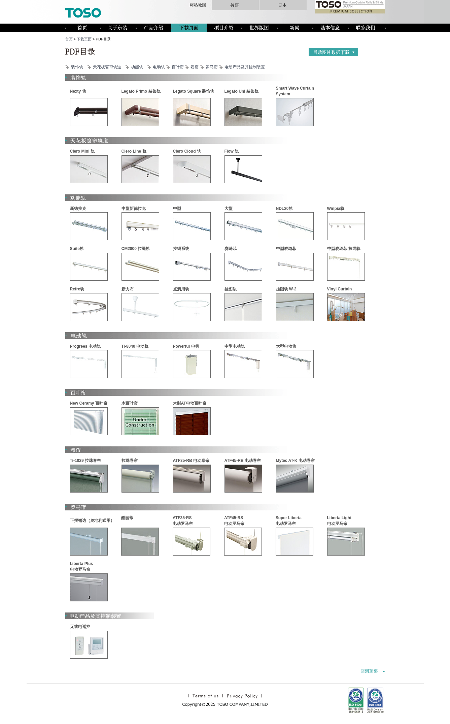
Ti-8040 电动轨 (135, 346)
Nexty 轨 (78, 91)
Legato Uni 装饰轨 (241, 91)
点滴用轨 (181, 289)
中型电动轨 (234, 346)
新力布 (128, 289)
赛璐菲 (230, 248)
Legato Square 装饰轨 (193, 91)
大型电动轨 (286, 346)
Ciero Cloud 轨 (187, 151)
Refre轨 (77, 289)
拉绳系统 (181, 248)
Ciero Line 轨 (134, 151)
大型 (228, 208)
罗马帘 (212, 67)
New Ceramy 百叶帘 (88, 403)
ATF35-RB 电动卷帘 (191, 460)
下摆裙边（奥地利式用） (92, 520)
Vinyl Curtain (339, 289)
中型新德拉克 (134, 208)
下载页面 (84, 39)
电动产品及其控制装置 (244, 67)
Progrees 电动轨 (85, 346)
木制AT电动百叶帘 (189, 403)
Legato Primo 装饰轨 (141, 91)
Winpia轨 (335, 208)
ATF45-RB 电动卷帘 (242, 460)
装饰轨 (77, 67)
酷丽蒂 (127, 517)
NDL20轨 (284, 208)
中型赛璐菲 (286, 248)
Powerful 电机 (186, 346)
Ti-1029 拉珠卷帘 (85, 460)
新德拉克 (78, 208)
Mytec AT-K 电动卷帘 (295, 460)
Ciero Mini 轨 (82, 151)
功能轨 (137, 67)
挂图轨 (230, 289)
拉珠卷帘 (130, 460)
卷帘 (195, 67)
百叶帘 (178, 67)
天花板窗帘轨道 (107, 67)
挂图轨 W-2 (286, 289)
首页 (69, 39)
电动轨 (159, 67)
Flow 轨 (231, 151)
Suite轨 (77, 248)
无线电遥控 (80, 626)
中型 (177, 208)
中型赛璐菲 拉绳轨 (343, 248)
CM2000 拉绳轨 (136, 248)
